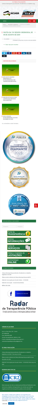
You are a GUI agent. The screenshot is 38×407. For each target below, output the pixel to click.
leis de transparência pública (16, 389)
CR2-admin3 (6, 39)
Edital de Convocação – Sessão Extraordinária (13, 282)
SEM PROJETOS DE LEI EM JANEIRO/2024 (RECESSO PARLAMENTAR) (10, 99)
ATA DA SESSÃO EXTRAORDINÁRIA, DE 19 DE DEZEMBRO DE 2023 (10, 118)
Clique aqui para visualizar (11, 44)
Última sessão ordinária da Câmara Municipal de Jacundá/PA (16, 277)
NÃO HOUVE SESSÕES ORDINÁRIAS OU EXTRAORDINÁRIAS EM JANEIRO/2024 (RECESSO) (9, 79)
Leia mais (4, 400)
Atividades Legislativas (18, 40)
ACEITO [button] (11, 403)
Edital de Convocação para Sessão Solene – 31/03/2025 (15, 280)
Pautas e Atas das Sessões (30, 40)
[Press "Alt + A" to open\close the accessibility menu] (36, 206)
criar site (11, 385)
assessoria (4, 387)
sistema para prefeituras (21, 385)
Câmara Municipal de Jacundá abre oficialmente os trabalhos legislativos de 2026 (19, 3)
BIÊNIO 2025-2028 (6, 285)
